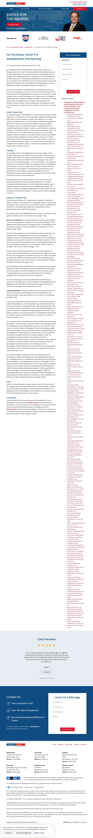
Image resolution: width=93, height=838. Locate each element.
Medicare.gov (33, 403)
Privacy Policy (68, 744)
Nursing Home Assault (71, 110)
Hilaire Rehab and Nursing (75, 306)
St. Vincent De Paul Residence (76, 547)
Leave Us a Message (67, 697)
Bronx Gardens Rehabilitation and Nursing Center (75, 160)
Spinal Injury (18, 795)
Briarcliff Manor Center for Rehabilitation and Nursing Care (75, 148)
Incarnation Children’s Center (76, 329)
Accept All (8, 833)
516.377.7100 (72, 772)
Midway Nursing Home (74, 405)
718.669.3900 (16, 772)
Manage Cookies (39, 787)
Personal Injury (39, 793)
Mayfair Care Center (73, 395)
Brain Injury (43, 795)
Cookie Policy (28, 787)
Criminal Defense (50, 793)
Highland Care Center (73, 365)
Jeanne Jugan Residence (74, 300)
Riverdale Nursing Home (74, 493)
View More (46, 672)
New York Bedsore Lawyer (72, 106)
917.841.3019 (44, 759)
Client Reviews (65, 8)
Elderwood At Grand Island (75, 236)
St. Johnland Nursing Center (75, 545)
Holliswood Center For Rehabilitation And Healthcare (74, 311)
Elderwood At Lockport (74, 238)
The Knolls (70, 561)
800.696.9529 (80, 4)
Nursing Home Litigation (45, 8)
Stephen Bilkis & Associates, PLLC (28, 822)
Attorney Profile (25, 8)
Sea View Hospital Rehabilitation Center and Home (75, 519)
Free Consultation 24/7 (78, 2)
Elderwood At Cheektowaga (75, 234)
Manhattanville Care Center (75, 389)
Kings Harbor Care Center (75, 337)
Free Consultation (73, 55)
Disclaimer (60, 744)
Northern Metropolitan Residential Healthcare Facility (74, 433)
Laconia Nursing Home (74, 375)
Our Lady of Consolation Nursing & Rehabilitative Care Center (74, 455)
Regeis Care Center (73, 485)
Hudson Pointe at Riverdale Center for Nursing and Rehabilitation (75, 321)
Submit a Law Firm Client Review (46, 678)
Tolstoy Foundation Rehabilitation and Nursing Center (75, 573)
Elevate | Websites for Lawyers (75, 822)
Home (11, 8)
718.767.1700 (72, 761)
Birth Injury (35, 795)
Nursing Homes (28, 47)
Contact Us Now (14, 24)
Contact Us (80, 8)
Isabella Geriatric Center (74, 331)
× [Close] (52, 826)
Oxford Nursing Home (73, 459)
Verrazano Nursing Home (74, 593)
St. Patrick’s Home (72, 539)
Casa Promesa (71, 192)
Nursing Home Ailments (71, 108)
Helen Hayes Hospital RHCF (75, 294)
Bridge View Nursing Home (75, 152)
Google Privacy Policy (40, 809)
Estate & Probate (61, 793)
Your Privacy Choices (14, 787)
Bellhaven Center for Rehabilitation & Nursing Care (74, 345)
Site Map (76, 744)
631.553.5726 (44, 772)
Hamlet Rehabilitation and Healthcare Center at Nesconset (75, 278)
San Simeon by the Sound (74, 503)
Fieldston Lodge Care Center (75, 244)
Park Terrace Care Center (74, 465)
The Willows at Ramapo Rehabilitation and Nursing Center (75, 617)
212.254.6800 (16, 759)
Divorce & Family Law (73, 793)
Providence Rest (72, 479)
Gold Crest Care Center (74, 262)
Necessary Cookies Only (23, 833)
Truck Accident (26, 795)
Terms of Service (54, 809)
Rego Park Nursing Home (74, 487)
